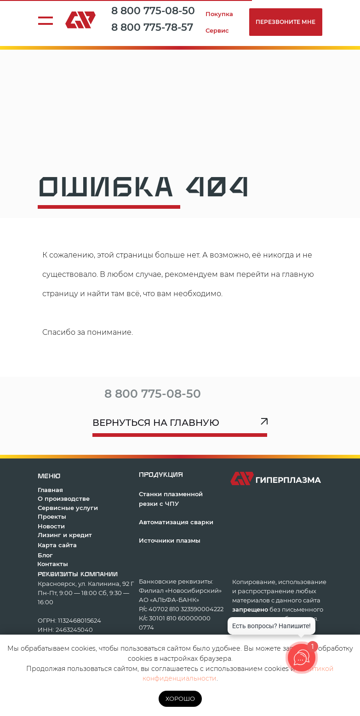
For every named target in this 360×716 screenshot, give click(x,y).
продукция (161, 475)
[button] (285, 22)
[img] (222, 391)
